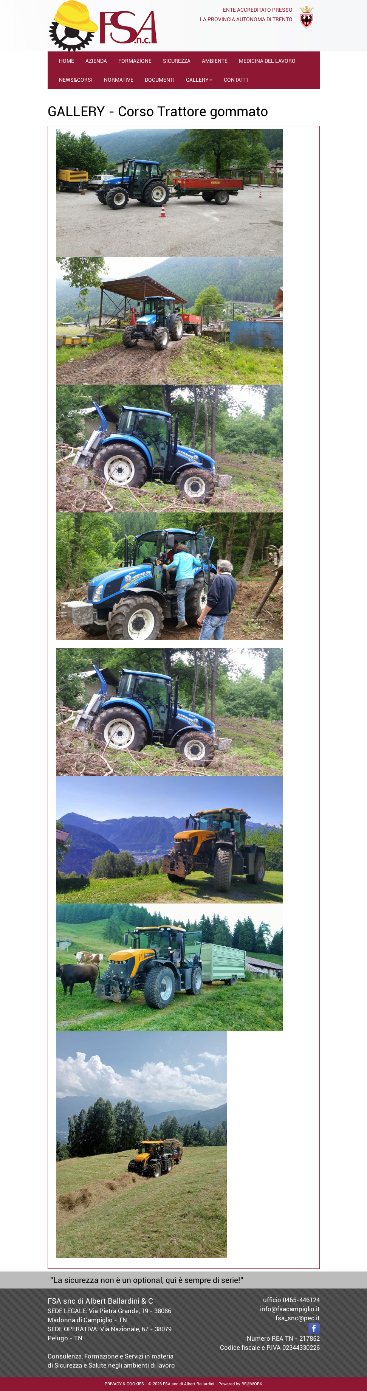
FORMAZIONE (135, 61)
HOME (66, 61)
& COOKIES (133, 1384)
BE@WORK (252, 1384)
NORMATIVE (118, 80)
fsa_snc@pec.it (298, 1318)
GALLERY (199, 80)
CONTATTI (236, 80)
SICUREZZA (176, 61)
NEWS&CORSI (76, 80)
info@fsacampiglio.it (290, 1309)
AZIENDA (96, 61)
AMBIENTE (215, 61)
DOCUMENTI (160, 80)
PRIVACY (113, 1384)
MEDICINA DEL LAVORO (267, 61)
